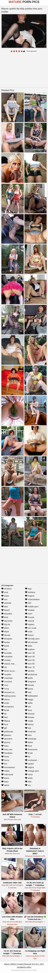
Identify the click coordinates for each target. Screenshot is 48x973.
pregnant (30, 682)
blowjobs (6, 639)
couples (6, 674)
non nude (30, 628)
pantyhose (31, 674)
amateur (6, 589)
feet (4, 717)
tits (27, 757)
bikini (5, 628)
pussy (29, 689)
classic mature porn (11, 664)
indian (5, 771)
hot (4, 764)
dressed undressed (11, 692)
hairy (5, 746)
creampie (7, 678)
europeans (7, 707)
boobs (5, 642)
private (29, 685)
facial (5, 710)
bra (4, 649)
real (28, 692)
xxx (28, 785)
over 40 (30, 657)
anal (4, 592)
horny (5, 760)
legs (28, 589)
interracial (7, 774)
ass (4, 599)
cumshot (6, 682)
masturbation (32, 599)
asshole (6, 603)
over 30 (30, 653)
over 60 (30, 664)
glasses (6, 735)
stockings (30, 739)
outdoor (30, 649)
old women (31, 642)
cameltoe (6, 657)
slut (28, 728)
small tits (30, 732)
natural (29, 621)
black (5, 632)
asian (5, 596)
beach (5, 610)
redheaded (31, 696)
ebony (5, 699)
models (29, 610)
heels (5, 757)
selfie (29, 703)
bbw (4, 606)
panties (29, 671)
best (4, 617)
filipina (5, 721)
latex (4, 782)
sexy (28, 710)
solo (28, 735)
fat (3, 714)
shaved (29, 714)
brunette (6, 653)
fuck (4, 724)
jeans (5, 778)
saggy (29, 699)
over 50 (30, 660)
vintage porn (32, 771)
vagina (29, 767)
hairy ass (6, 749)
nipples (29, 624)
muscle (29, 617)
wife (28, 782)
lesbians (30, 592)
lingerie (29, 596)
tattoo (29, 742)
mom (28, 614)
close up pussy (9, 671)
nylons (29, 635)
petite (29, 678)
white (29, 778)
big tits (5, 624)
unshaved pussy (34, 760)
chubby (6, 660)
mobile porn (32, 606)
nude (28, 632)
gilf (4, 728)
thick (28, 746)
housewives (8, 767)
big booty (6, 621)
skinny (29, 724)
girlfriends (7, 732)
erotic (5, 703)
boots (5, 646)
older (28, 646)
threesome (31, 749)
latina (5, 785)
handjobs (6, 753)
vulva (29, 774)
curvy (5, 689)
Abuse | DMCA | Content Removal (17, 964)
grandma (6, 739)
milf (28, 603)
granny (5, 742)
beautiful (6, 614)
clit (4, 667)
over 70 (30, 667)
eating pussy (8, 696)
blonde (5, 635)
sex (28, 707)
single (29, 721)
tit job (29, 753)
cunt (4, 685)
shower (29, 717)
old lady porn (32, 639)
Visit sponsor (31, 51)
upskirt (29, 764)
